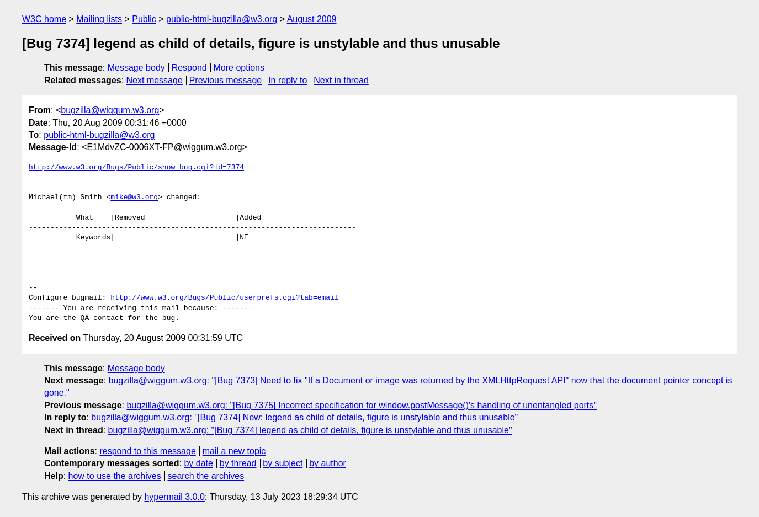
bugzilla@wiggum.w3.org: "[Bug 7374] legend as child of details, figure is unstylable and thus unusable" (310, 430)
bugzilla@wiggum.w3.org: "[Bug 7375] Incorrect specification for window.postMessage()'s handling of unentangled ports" (361, 405)
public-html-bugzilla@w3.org (221, 19)
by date (198, 463)
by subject (282, 463)
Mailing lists (99, 19)
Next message (154, 80)
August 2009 (312, 19)
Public (144, 19)
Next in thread (341, 80)
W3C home (44, 19)
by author (327, 463)
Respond (189, 67)
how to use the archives (114, 476)
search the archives (206, 476)
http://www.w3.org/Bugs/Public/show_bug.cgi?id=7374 (136, 168)
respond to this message (147, 451)
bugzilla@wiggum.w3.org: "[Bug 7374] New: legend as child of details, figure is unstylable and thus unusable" (304, 417)
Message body (136, 67)
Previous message (225, 80)
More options (239, 67)
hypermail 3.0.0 (174, 497)
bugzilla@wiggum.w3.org (110, 110)
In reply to (287, 80)
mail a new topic (234, 451)
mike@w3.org (134, 197)
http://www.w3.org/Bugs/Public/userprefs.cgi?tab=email (224, 298)
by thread (238, 463)
